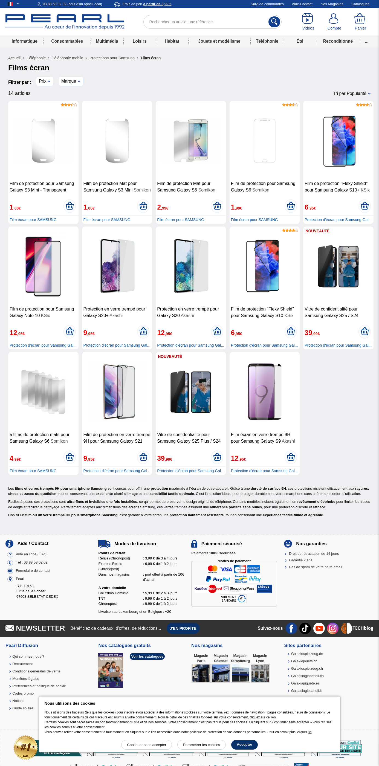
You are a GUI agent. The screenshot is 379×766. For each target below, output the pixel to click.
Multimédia (107, 41)
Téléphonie (267, 41)
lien (273, 717)
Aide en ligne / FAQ (31, 554)
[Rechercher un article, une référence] (212, 22)
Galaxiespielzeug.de (307, 654)
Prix (43, 81)
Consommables (67, 41)
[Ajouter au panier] (69, 206)
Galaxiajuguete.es (305, 683)
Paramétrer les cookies (201, 745)
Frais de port (146, 4)
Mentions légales (25, 679)
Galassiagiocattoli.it (306, 691)
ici (309, 732)
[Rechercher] (274, 21)
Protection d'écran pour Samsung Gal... (338, 219)
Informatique (24, 41)
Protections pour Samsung (112, 58)
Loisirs (140, 41)
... (367, 41)
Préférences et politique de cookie (39, 686)
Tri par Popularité (349, 93)
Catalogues (360, 4)
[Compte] (334, 22)
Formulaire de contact (33, 570)
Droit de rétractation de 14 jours (314, 554)
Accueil (15, 58)
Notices (18, 701)
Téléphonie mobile (67, 58)
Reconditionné (338, 41)
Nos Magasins (332, 4)
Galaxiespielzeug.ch (307, 668)
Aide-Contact (302, 4)
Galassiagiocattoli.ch (307, 676)
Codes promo (23, 693)
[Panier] (361, 22)
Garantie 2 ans (300, 560)
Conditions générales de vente (36, 671)
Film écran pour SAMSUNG (33, 219)
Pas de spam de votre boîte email (315, 567)
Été (300, 41)
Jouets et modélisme (219, 41)
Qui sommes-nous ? (28, 656)
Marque (68, 81)
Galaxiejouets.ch (304, 661)
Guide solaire (22, 708)
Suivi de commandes (267, 4)
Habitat (172, 41)
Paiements (213, 553)
